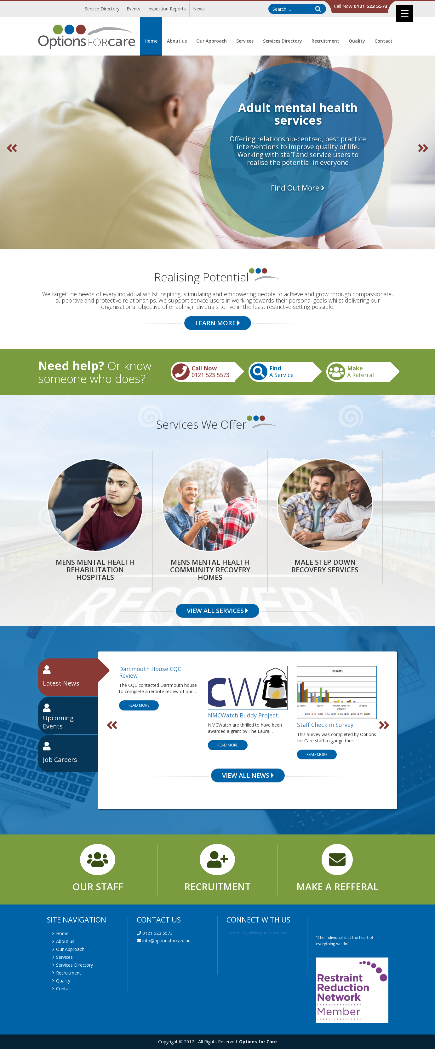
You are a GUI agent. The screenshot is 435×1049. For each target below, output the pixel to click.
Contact (383, 41)
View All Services (217, 610)
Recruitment (325, 41)
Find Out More (298, 188)
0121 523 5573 (155, 933)
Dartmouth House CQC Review (150, 672)
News (199, 9)
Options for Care (258, 1042)
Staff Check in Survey (325, 724)
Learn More (217, 323)
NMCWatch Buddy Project (243, 715)
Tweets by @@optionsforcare (256, 932)
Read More (139, 705)
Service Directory (102, 9)
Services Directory (282, 41)
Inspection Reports (166, 9)
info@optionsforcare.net (164, 941)
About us (177, 41)
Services (245, 41)
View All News (248, 775)
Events (133, 9)
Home (151, 41)
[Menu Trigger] (404, 13)
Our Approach (211, 41)
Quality (357, 41)
